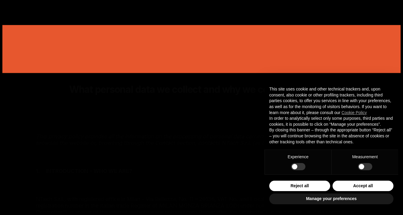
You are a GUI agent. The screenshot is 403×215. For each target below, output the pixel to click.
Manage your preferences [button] (331, 198)
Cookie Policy (354, 112)
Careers (267, 10)
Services (162, 10)
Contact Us (354, 10)
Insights (231, 10)
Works (127, 10)
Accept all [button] (363, 185)
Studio (197, 10)
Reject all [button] (299, 185)
